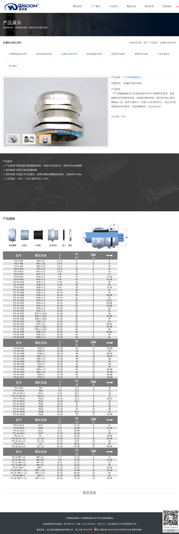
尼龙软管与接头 (118, 54)
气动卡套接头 (163, 54)
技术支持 (149, 6)
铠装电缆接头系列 (44, 54)
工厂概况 (95, 6)
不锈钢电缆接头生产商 (90, 518)
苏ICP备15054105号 (83, 530)
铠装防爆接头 (107, 518)
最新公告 (131, 6)
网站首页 (77, 6)
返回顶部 (170, 531)
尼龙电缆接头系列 (94, 54)
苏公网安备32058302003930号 (110, 530)
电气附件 (13, 66)
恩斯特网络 (137, 530)
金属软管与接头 (141, 54)
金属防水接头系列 (69, 54)
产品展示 (113, 6)
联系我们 (167, 6)
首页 (145, 43)
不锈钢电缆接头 (73, 518)
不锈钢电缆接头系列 (18, 54)
